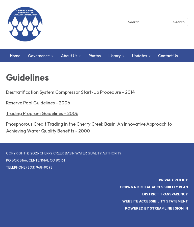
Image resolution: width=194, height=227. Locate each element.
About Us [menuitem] (69, 55)
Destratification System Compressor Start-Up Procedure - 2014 (70, 92)
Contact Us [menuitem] (168, 55)
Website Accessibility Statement (155, 201)
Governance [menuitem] (39, 55)
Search (179, 22)
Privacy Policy (173, 180)
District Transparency (165, 194)
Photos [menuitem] (94, 55)
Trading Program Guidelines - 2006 (42, 113)
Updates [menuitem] (139, 55)
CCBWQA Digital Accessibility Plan (154, 187)
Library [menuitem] (114, 55)
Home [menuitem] (15, 55)
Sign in (181, 208)
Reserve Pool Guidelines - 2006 (38, 103)
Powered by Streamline (148, 208)
